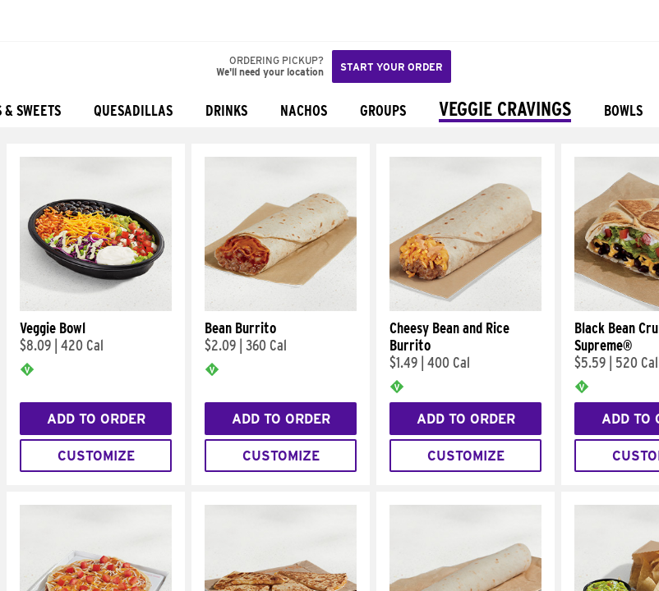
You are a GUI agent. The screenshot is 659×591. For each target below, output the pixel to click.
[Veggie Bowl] (96, 307)
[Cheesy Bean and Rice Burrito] (465, 307)
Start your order (391, 67)
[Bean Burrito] (281, 307)
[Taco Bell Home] (28, 20)
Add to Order (96, 419)
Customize (96, 456)
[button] (67, 20)
